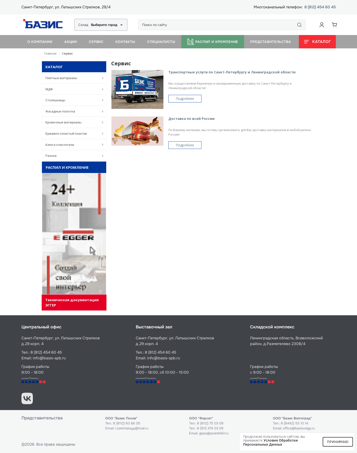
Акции (70, 42)
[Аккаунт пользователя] (321, 24)
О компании (39, 42)
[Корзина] (334, 24)
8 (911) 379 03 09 (210, 428)
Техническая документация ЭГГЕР (72, 302)
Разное (72, 155)
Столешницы (72, 100)
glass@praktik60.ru (214, 433)
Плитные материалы (72, 78)
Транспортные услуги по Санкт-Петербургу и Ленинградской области (232, 72)
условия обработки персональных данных (270, 442)
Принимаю (338, 442)
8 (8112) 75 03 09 (210, 423)
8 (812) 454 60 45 (320, 7)
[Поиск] (299, 24)
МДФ (72, 89)
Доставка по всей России (191, 118)
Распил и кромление (212, 41)
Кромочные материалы (72, 122)
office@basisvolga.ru (299, 428)
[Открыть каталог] (317, 41)
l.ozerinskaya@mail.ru (131, 428)
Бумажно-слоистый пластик (72, 133)
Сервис (96, 42)
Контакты (125, 42)
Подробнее (185, 98)
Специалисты (161, 42)
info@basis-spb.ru (49, 358)
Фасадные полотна (72, 111)
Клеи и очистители (72, 144)
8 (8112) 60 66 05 (126, 423)
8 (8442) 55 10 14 (294, 423)
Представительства (270, 42)
